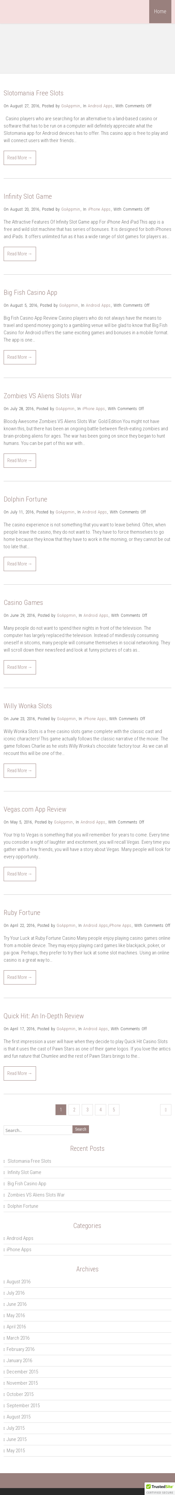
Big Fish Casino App (30, 292)
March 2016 (18, 1338)
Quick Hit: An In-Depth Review (44, 1016)
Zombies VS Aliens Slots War (43, 396)
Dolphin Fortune (25, 499)
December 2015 (22, 1372)
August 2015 (18, 1417)
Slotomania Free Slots (34, 93)
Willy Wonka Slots (28, 706)
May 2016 (16, 1315)
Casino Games (23, 603)
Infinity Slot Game (28, 196)
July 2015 (15, 1428)
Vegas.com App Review (35, 809)
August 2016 (18, 1282)
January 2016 (19, 1360)
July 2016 (15, 1293)
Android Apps (100, 105)
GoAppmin (70, 105)
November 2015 (22, 1383)
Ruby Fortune (22, 913)
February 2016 (20, 1349)
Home (160, 11)
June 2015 (16, 1439)
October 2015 (20, 1394)
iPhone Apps (99, 209)
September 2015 (23, 1406)
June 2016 (16, 1304)
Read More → (19, 157)
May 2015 (16, 1451)
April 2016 (16, 1327)
